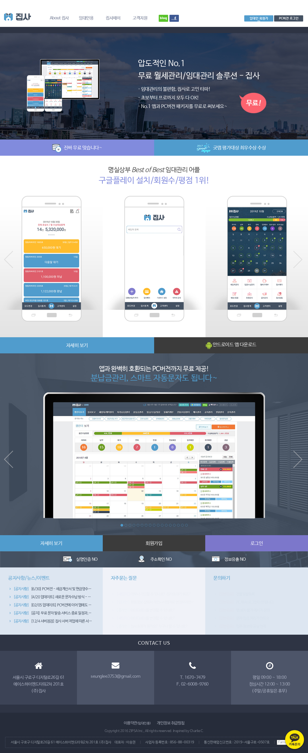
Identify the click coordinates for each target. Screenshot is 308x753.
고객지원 (140, 18)
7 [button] (146, 525)
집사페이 (113, 18)
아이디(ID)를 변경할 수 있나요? (145, 606)
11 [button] (162, 525)
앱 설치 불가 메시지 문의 (244, 606)
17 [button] (186, 525)
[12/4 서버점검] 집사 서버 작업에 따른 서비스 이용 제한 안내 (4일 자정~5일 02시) (79, 622)
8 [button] (150, 525)
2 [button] (126, 525)
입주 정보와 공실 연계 (242, 622)
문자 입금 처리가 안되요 (244, 614)
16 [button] (182, 525)
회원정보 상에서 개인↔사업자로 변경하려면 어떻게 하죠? (163, 598)
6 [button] (142, 525)
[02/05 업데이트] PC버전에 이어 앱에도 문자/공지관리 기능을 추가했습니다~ (76, 606)
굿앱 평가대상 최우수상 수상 (231, 148)
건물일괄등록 (237, 590)
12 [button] (166, 525)
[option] (154, 83)
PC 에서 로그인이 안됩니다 (246, 598)
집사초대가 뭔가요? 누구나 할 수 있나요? (152, 622)
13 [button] (170, 525)
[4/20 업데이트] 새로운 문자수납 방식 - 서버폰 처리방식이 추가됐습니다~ (73, 598)
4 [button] (134, 525)
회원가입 (154, 543)
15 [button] (178, 525)
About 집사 (59, 18)
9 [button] (154, 525)
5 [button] (138, 525)
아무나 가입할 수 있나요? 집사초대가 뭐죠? (153, 590)
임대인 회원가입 (259, 19)
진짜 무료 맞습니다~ (77, 148)
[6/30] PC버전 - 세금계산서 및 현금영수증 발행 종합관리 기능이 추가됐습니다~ (78, 590)
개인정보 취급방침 (171, 723)
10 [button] (158, 525)
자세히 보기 (77, 345)
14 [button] (174, 525)
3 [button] (130, 525)
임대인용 (86, 18)
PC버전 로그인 (289, 18)
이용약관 (137, 723)
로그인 (256, 543)
